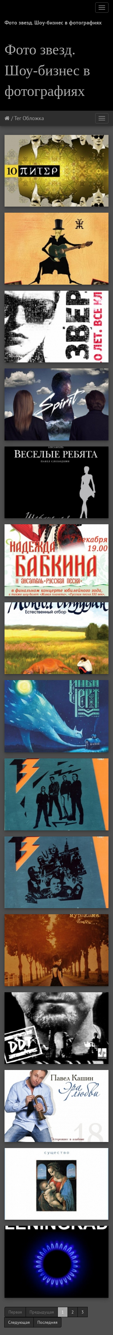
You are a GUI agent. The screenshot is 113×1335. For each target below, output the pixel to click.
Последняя (47, 1322)
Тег (17, 118)
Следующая (19, 1322)
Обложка (33, 118)
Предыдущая (42, 1312)
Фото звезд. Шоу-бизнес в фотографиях (53, 22)
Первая (15, 1312)
